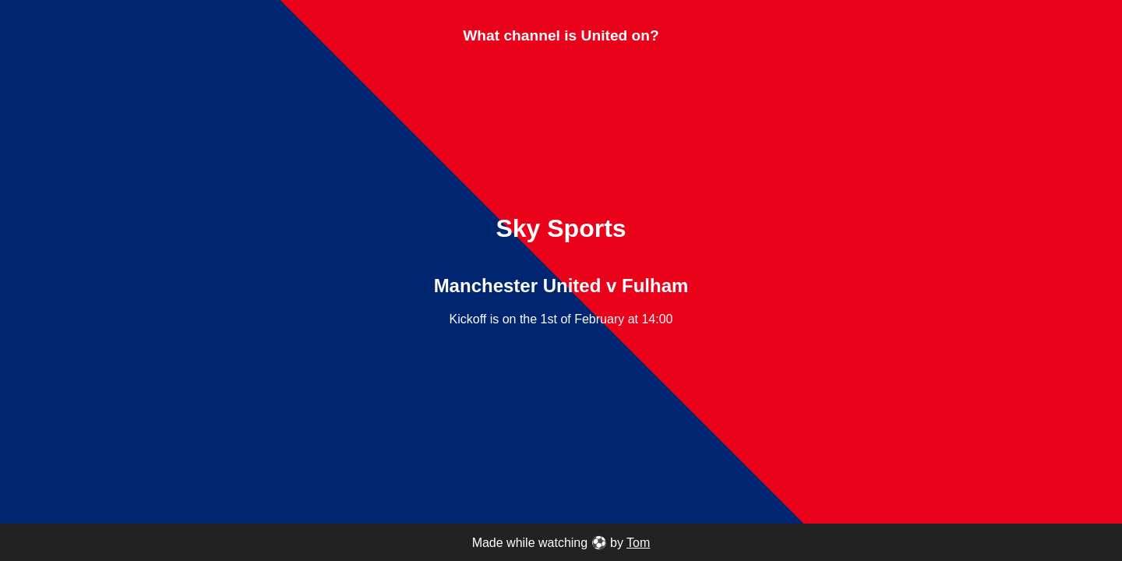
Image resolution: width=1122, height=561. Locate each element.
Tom (638, 542)
